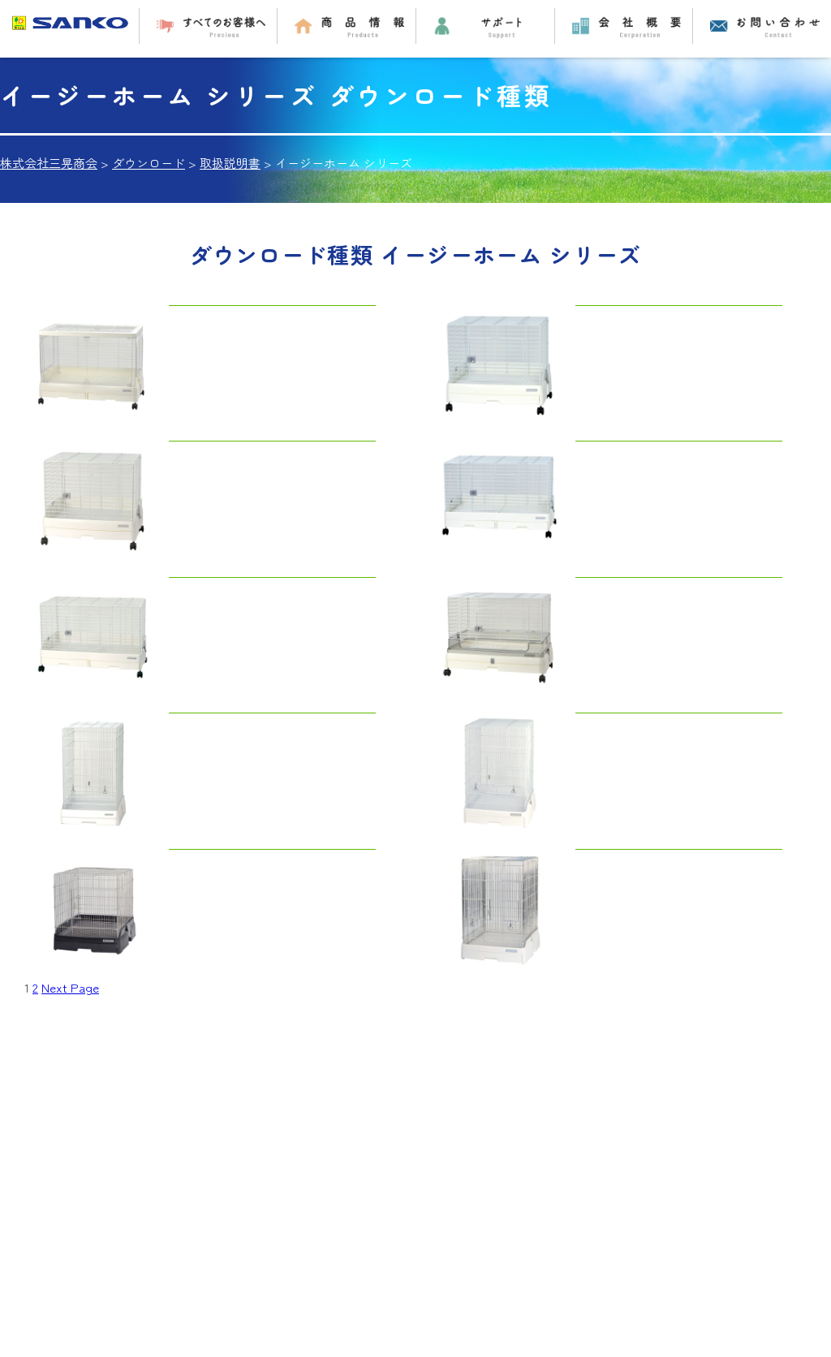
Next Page (70, 987)
